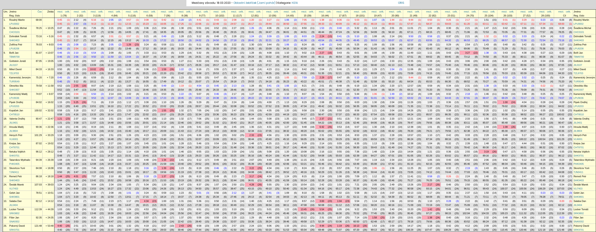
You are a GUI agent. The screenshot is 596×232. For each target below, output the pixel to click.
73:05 (410, 172)
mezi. (60, 11)
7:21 (357, 184)
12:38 (410, 127)
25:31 (181, 139)
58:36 (321, 139)
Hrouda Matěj (16, 127)
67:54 (374, 114)
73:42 (543, 98)
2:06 (392, 143)
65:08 (374, 164)
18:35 (163, 32)
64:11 (429, 98)
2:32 (76, 36)
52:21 (339, 73)
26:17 (251, 23)
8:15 (93, 151)
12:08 (93, 164)
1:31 (181, 201)
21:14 (163, 122)
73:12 (467, 56)
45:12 (356, 23)
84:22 (486, 131)
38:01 (269, 147)
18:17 (146, 172)
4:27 (76, 139)
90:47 (39, 118)
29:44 (269, 23)
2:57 (76, 23)
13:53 (93, 188)
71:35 (410, 106)
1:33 (129, 110)
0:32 (505, 36)
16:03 (128, 221)
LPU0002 (14, 23)
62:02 (356, 131)
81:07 (39, 52)
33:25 (234, 155)
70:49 (486, 48)
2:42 (467, 127)
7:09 (357, 176)
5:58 (357, 192)
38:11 (286, 205)
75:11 (524, 48)
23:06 (146, 188)
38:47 (234, 188)
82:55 (448, 164)
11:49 (410, 52)
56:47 (321, 114)
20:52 (146, 106)
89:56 (524, 122)
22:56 (146, 213)
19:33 (181, 48)
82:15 (429, 164)
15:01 (128, 172)
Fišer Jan (14, 217)
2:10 (76, 52)
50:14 (304, 180)
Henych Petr (16, 135)
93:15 (429, 188)
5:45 (76, 180)
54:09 (374, 32)
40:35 (269, 122)
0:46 (59, 44)
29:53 (216, 73)
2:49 (392, 184)
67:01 (467, 98)
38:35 (269, 73)
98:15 (448, 213)
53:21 (304, 164)
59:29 (339, 139)
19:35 (163, 89)
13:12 (128, 40)
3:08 (146, 19)
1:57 (392, 176)
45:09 (339, 48)
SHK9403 (14, 180)
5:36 (199, 201)
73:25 (467, 89)
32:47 (198, 213)
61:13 (391, 65)
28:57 (198, 106)
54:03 (374, 56)
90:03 (505, 155)
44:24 (269, 213)
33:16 (251, 65)
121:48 (38, 225)
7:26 (93, 28)
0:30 (448, 28)
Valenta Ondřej (17, 118)
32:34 (198, 114)
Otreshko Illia (16, 85)
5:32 (357, 28)
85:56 (524, 65)
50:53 (374, 40)
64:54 (410, 81)
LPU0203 (14, 106)
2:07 (251, 160)
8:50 (304, 28)
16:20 (128, 147)
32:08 (234, 106)
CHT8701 (14, 147)
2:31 (467, 85)
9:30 (93, 135)
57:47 (410, 23)
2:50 (234, 184)
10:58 (410, 44)
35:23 (286, 81)
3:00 (322, 201)
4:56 (269, 135)
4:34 (269, 168)
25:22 (216, 56)
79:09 (524, 89)
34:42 (286, 56)
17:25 (181, 23)
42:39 (304, 48)
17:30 (163, 56)
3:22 (251, 168)
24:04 (163, 213)
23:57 (163, 114)
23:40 (163, 139)
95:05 (505, 139)
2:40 (392, 209)
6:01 (357, 52)
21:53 (163, 180)
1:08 (374, 36)
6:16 (93, 19)
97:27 (429, 213)
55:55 (339, 131)
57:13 (356, 65)
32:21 (269, 40)
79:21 (429, 131)
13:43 (111, 172)
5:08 (269, 118)
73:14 (448, 106)
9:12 (93, 209)
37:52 (269, 106)
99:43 (486, 188)
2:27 (234, 28)
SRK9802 (14, 213)
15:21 (128, 89)
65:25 (321, 213)
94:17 (486, 139)
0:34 (543, 61)
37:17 (269, 65)
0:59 (429, 77)
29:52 (198, 122)
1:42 (251, 69)
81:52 (543, 205)
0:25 (543, 44)
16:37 (146, 56)
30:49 (234, 205)
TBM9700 (14, 56)
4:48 (146, 160)
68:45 (448, 32)
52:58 (374, 81)
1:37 (374, 135)
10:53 (410, 201)
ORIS (401, 3)
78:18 (410, 221)
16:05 (163, 23)
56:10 (391, 32)
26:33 (216, 89)
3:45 (146, 143)
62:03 (391, 73)
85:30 (505, 131)
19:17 (146, 131)
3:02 (76, 61)
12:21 (410, 118)
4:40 (59, 225)
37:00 (234, 213)
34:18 (269, 81)
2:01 (392, 28)
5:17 (524, 135)
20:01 (146, 122)
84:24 (410, 114)
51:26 (339, 172)
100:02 (38, 110)
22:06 (198, 23)
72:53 (486, 32)
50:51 (339, 65)
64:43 (448, 98)
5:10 (357, 36)
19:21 (146, 205)
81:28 (505, 65)
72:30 (524, 40)
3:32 (524, 77)
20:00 (146, 221)
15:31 (111, 65)
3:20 (76, 196)
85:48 (505, 122)
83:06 (524, 106)
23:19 (181, 180)
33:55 (269, 89)
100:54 (542, 139)
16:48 (111, 139)
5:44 (357, 94)
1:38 (322, 19)
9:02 (304, 52)
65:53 (429, 81)
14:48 (111, 122)
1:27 (181, 61)
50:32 (339, 106)
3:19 (486, 151)
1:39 (164, 168)
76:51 (448, 180)
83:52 (467, 221)
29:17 (216, 65)
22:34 (181, 147)
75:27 (410, 180)
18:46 (146, 89)
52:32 (374, 196)
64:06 (374, 122)
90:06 (543, 131)
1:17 (429, 192)
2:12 (76, 19)
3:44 (269, 44)
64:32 (448, 40)
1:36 (251, 127)
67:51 (410, 56)
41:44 (286, 155)
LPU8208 (14, 48)
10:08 (304, 151)
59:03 (448, 23)
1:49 (392, 94)
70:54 (448, 89)
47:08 (304, 205)
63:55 (429, 40)
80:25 (391, 213)
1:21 (374, 110)
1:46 (486, 94)
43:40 (269, 139)
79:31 (543, 89)
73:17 (524, 98)
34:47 (269, 32)
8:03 (304, 36)
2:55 (76, 85)
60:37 (356, 180)
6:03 (357, 102)
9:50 (411, 36)
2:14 (392, 36)
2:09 (111, 52)
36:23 (234, 114)
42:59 (269, 114)
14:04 (410, 151)
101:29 (38, 135)
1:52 (181, 209)
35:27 (251, 122)
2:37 (234, 69)
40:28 (269, 164)
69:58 (391, 114)
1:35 (251, 77)
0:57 (129, 19)
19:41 (146, 155)
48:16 (304, 172)
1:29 (181, 52)
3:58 (76, 122)
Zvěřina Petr (15, 44)
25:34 (216, 196)
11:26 (410, 102)
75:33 (505, 56)
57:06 (356, 205)
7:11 (93, 102)
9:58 (304, 110)
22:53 (181, 65)
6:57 (93, 36)
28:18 (234, 81)
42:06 (286, 164)
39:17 (286, 147)
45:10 (286, 139)
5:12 (199, 36)
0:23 (543, 19)
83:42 (543, 172)
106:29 (542, 188)
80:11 (524, 56)
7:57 (93, 176)
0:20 (562, 201)
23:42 (181, 73)
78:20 (410, 131)
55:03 (339, 155)
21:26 (163, 65)
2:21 (111, 28)
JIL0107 (13, 65)
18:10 (163, 48)
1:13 (374, 28)
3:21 (146, 36)
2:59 (234, 151)
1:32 (486, 36)
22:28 (181, 155)
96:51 (467, 188)
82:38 (467, 131)
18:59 (181, 56)
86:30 (543, 65)
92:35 (39, 217)
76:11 (467, 106)
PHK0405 (14, 164)
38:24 (251, 114)
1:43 (486, 44)
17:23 (163, 98)
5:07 (199, 94)
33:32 (269, 56)
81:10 (410, 164)
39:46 (286, 221)
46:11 (321, 56)
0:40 (339, 28)
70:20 (429, 89)
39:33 (321, 23)
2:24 (322, 36)
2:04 (322, 69)
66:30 (448, 81)
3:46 (524, 168)
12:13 (410, 192)
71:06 (467, 32)
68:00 (39, 19)
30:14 (251, 89)
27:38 (198, 172)
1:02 (129, 69)
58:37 (429, 23)
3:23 (76, 73)
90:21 (543, 122)
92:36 (486, 114)
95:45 (410, 213)
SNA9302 (14, 221)
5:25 (357, 44)
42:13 (304, 196)
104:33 (485, 213)
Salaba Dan (15, 201)
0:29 (448, 44)
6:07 (357, 127)
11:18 (111, 23)
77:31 (524, 32)
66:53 (467, 40)
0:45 (59, 19)
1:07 (374, 19)
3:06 (467, 61)
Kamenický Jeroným (20, 77)
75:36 (543, 48)
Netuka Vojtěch (17, 151)
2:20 (392, 85)
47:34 (304, 106)
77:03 (467, 172)
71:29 (505, 48)
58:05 (374, 106)
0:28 (562, 28)
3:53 (76, 221)
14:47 (128, 205)
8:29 (304, 102)
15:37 (128, 164)
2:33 (392, 61)
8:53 (357, 135)
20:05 (181, 32)
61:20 (467, 23)
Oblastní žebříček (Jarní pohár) (254, 3)
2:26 (322, 61)
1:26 (251, 28)
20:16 (146, 180)
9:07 (93, 61)
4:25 (269, 77)
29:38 (216, 221)
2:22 (76, 28)
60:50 (356, 221)
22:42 (181, 221)
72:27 (391, 139)
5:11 (199, 44)
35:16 (251, 155)
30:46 (234, 172)
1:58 (322, 192)
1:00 (59, 61)
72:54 (543, 40)
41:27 (304, 98)
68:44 (448, 196)
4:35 (269, 110)
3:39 (269, 36)
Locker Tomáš (16, 209)
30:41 (251, 32)
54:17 (304, 114)
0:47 (59, 28)
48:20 (304, 131)
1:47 (486, 28)
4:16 (76, 114)
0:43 (216, 19)
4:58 (524, 151)
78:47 (410, 122)
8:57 (304, 201)
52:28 (321, 180)
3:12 (76, 81)
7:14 (357, 217)
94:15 (543, 164)
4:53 (146, 209)
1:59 (392, 52)
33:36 (216, 114)
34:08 (251, 172)
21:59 (163, 164)
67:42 (391, 164)
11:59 (111, 56)
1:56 (392, 44)
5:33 (199, 61)
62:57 (410, 40)
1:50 (486, 192)
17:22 (163, 40)
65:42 (391, 131)
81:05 (410, 155)
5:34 (146, 184)
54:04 (374, 89)
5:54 (357, 201)
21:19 (181, 172)
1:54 (392, 69)
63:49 (356, 164)
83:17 (524, 172)
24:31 (198, 56)
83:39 (524, 73)
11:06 (410, 69)
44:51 (304, 32)
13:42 (93, 180)
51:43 (374, 48)
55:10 (391, 81)
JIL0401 (13, 122)
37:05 (269, 131)
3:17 (76, 40)
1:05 (129, 52)
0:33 (505, 85)
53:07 (391, 40)
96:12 (39, 151)
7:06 (199, 118)
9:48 (304, 127)
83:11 (467, 122)
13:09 (93, 65)
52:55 (356, 56)
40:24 (269, 155)
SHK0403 (14, 40)
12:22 (111, 48)
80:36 (448, 221)
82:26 (429, 155)
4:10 (146, 151)
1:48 (322, 44)
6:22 (357, 61)
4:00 (269, 102)
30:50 (286, 23)
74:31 (524, 81)
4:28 (524, 61)
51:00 (321, 147)
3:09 (76, 32)
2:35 (76, 143)
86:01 (524, 147)
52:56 (356, 32)
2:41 (111, 110)
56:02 (391, 56)
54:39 (391, 196)
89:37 (524, 131)
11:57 (93, 122)
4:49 (269, 160)
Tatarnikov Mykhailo (19, 160)
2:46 (76, 127)
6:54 (93, 52)
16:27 (111, 188)
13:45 (304, 209)
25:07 (198, 81)
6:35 (357, 143)
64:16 (321, 188)
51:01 (374, 98)
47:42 (304, 65)
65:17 (339, 188)
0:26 (448, 19)
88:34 (505, 164)
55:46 (321, 164)
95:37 (543, 155)
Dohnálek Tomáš (18, 36)
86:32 (543, 147)
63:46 (391, 180)
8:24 (304, 44)
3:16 (146, 168)
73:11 (486, 196)
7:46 (93, 168)
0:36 (339, 19)
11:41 (410, 176)
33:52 (251, 106)
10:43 (93, 225)
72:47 (448, 205)
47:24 (339, 32)
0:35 (562, 61)
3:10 (234, 209)
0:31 (505, 19)
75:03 (486, 89)
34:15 (286, 48)
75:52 (356, 213)
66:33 (356, 114)
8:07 (93, 85)
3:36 (146, 28)
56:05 (304, 139)
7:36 (357, 151)
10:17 (93, 48)
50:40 (286, 188)
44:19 (286, 114)
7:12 (357, 168)
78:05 (524, 196)
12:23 (111, 81)
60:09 (374, 73)
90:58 (410, 188)
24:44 (198, 48)
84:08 (39, 168)
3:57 (146, 217)
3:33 (524, 36)
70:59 (505, 81)
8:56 (357, 110)
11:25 (410, 168)
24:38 (216, 98)
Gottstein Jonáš (17, 61)
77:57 (543, 32)
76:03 (39, 44)
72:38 (429, 106)
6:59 (93, 77)
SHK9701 (14, 155)
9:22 (357, 209)
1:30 (181, 28)
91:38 (524, 221)
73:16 (39, 36)
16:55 (146, 81)
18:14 (128, 139)
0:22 (562, 36)
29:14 (216, 147)
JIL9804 (13, 131)
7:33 (357, 118)
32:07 (198, 139)
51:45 (304, 122)
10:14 (93, 40)
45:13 (339, 196)
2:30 (234, 61)
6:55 (199, 151)
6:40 (76, 106)
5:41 (199, 127)
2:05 (111, 19)
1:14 (286, 28)
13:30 (111, 205)
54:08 (321, 155)
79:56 (429, 122)
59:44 (374, 172)
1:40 (486, 176)
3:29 (524, 19)
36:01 (286, 32)
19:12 (181, 81)
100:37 (504, 188)
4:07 (524, 127)
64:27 (374, 155)
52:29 (321, 221)
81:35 (505, 180)
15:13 (111, 147)
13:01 (410, 217)
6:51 (199, 209)
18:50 (181, 40)
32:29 (251, 205)
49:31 (304, 73)
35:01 (286, 89)
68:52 (467, 81)
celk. (67, 11)
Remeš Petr (15, 176)
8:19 (93, 127)
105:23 (504, 213)
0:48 (216, 36)
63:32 (374, 131)
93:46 (524, 164)
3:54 (146, 61)
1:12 (129, 102)
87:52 (486, 164)
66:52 (410, 196)
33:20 (286, 98)
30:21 (216, 180)
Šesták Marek (16, 184)
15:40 (128, 131)
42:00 (286, 122)
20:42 (163, 155)
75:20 (39, 77)
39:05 (286, 106)
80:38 (543, 56)
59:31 (304, 213)
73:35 (505, 32)
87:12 (505, 221)
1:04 (429, 28)
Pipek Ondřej (16, 102)
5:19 (524, 184)
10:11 (93, 81)
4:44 (524, 143)
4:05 (146, 118)
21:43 (181, 131)
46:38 (339, 81)
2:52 (486, 184)
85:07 (486, 122)
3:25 (146, 85)
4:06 (269, 28)
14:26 (410, 110)
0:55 (216, 69)
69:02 (429, 56)
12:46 (93, 147)
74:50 (486, 56)
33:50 (216, 213)
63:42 (505, 23)
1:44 (392, 19)
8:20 (93, 217)
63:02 (410, 98)
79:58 (39, 85)
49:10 (269, 188)
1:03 (429, 102)
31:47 (234, 65)
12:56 (111, 32)
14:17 (111, 155)
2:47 (234, 110)
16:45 (128, 73)
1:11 (429, 52)
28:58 (198, 73)
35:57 (216, 188)
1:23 (181, 44)
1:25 (286, 118)
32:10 (269, 98)
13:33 (93, 114)
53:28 (339, 180)
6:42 (322, 127)
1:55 (164, 110)
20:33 (146, 65)
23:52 (198, 98)
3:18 (76, 110)
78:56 (486, 73)
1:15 (286, 61)
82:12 (39, 201)
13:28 (410, 160)
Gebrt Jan (14, 192)
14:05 (128, 32)
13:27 (128, 81)
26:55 (234, 98)
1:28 (181, 36)
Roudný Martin (17, 19)
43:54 (321, 40)
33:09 (269, 48)
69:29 (505, 98)
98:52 (524, 114)
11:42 (93, 155)
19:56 (163, 172)
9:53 (93, 98)
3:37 (146, 127)
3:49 (467, 209)
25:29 (181, 114)
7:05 (304, 19)
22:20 (163, 73)
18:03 (128, 213)
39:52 (286, 172)
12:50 (111, 196)
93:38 (505, 114)
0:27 (562, 44)
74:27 (410, 147)
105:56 (523, 188)
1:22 (181, 69)
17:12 (146, 48)
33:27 (286, 40)
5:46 (199, 143)
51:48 (356, 81)
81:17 (505, 147)
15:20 (410, 209)
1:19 (181, 85)
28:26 (198, 65)
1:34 (374, 85)
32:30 (234, 73)
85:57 (429, 114)
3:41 (269, 85)
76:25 (429, 180)
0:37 (448, 36)
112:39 (38, 209)
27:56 (234, 56)
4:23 (269, 69)
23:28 (181, 106)
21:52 (181, 205)
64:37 (410, 48)
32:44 (234, 180)
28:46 (234, 89)
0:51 (216, 52)
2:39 (467, 143)
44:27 (321, 48)
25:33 (216, 48)
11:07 (93, 205)
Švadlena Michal (18, 28)
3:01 (111, 225)
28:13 (216, 131)
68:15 (429, 32)
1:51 (486, 19)
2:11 (111, 127)
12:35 (410, 61)
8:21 (304, 85)
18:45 (181, 98)
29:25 (251, 48)
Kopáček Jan (16, 110)
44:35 (339, 40)
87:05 (39, 61)
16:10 (111, 106)
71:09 (410, 205)
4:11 (524, 192)
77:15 (467, 73)
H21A (295, 3)
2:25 (486, 110)
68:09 (429, 196)
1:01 (429, 127)
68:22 (356, 139)
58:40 (374, 65)
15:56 (128, 122)
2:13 (234, 85)
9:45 (304, 118)
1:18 (59, 135)
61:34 (304, 188)
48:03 (391, 23)
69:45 (448, 56)
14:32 (111, 131)
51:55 (339, 147)
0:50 (429, 19)
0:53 (164, 52)
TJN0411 (14, 172)
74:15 (429, 73)
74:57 (429, 65)
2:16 (322, 151)
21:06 (163, 147)
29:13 (251, 196)
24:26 (163, 188)
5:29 (199, 102)
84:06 (543, 73)
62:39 (356, 155)
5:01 (199, 192)
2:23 (234, 176)
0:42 (164, 19)
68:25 (486, 40)
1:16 (59, 127)
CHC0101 (14, 32)
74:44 (448, 172)
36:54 (269, 205)
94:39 (39, 160)
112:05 (542, 213)
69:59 (374, 139)
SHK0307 (14, 89)
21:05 (163, 221)
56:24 (391, 89)
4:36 (76, 213)
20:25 (146, 164)
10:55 (304, 135)
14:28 (111, 164)
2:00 (486, 61)
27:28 (198, 205)
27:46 (234, 196)
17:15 (146, 196)
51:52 (304, 155)
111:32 (523, 213)
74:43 (374, 188)
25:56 (198, 32)
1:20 (181, 19)
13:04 (128, 56)
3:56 (524, 28)
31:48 (234, 147)
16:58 (128, 180)
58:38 (356, 172)
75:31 (429, 147)
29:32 (198, 180)
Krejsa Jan (15, 143)
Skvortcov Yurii (17, 168)
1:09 (129, 28)
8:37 (199, 184)
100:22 (523, 139)
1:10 (286, 52)
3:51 (524, 201)
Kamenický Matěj (18, 94)
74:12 (429, 172)
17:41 (146, 32)
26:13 (181, 188)
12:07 (111, 98)
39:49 (286, 73)
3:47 (76, 89)
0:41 (339, 36)
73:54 (505, 196)
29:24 (251, 56)
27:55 (234, 48)
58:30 (356, 147)
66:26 (391, 122)
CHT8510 (14, 114)
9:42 (304, 69)
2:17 (467, 19)
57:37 (339, 114)
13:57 (410, 135)
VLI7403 (13, 188)
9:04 (93, 184)
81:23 (524, 205)
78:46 (467, 65)
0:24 (543, 36)
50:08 (321, 65)
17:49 (163, 81)
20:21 (146, 73)
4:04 (524, 102)
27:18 (234, 40)
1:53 (322, 28)
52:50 (391, 98)
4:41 (199, 19)
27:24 (198, 131)
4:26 (524, 217)
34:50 (198, 188)
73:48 (410, 65)
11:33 (93, 172)
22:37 (146, 139)
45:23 (321, 89)
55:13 (339, 122)
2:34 (234, 52)
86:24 (410, 139)
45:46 (286, 213)
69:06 (467, 48)
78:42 (467, 147)
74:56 (543, 81)
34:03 (286, 196)
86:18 (39, 176)
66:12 (448, 48)
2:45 (234, 127)
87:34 (429, 139)
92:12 (543, 221)
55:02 (321, 131)
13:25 (93, 73)
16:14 (111, 114)
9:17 (93, 110)
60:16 (391, 205)
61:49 (391, 147)
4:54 (199, 85)
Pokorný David (17, 225)
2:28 (234, 36)
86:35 (448, 114)
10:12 (410, 94)
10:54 (304, 184)
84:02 (39, 102)
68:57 (505, 40)
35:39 (251, 164)
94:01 (448, 188)
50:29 (321, 172)
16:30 (146, 98)
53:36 (339, 221)
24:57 (234, 23)
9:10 (304, 61)
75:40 (448, 65)
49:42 (321, 106)
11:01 (410, 28)
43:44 (304, 56)
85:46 (467, 164)
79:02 (505, 106)
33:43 (234, 122)
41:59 (286, 180)
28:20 (198, 147)
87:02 (39, 143)
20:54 (181, 89)
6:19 (357, 69)
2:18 (111, 69)
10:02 (93, 69)
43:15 (251, 188)
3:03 (76, 98)
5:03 (357, 19)
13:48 (128, 48)
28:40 (198, 221)
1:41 (486, 69)
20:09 (163, 131)
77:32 (391, 188)
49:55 (356, 98)
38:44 (251, 139)
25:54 (216, 81)
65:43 (429, 48)
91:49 (467, 139)
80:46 (486, 65)
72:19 (429, 205)
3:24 (146, 44)
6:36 (199, 135)
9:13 (93, 23)
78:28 (543, 196)
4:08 (269, 52)
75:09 (467, 205)
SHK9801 (14, 196)
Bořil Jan (14, 52)
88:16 (448, 139)
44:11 (339, 98)
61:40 (391, 172)
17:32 (128, 188)
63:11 (486, 23)
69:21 (410, 89)
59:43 (374, 147)
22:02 (163, 106)
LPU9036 (14, 98)
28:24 (216, 172)
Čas (40, 11)
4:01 (269, 61)
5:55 (199, 77)
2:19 (111, 85)
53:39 (391, 48)
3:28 (146, 77)
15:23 (146, 23)
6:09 (524, 209)
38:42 (269, 172)
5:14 (524, 110)
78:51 (39, 192)
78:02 (486, 106)
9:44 (411, 19)
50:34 (356, 48)
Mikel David (15, 69)
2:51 (111, 118)
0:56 (339, 160)
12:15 (128, 23)
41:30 (304, 40)
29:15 (234, 32)
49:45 (356, 40)
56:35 (356, 106)
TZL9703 (14, 73)
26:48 (216, 32)
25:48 (198, 89)
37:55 (304, 23)
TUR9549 (14, 81)
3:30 (146, 102)
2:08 (234, 19)
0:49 (164, 36)
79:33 (505, 73)
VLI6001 (13, 139)
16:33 (146, 40)
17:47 (128, 114)
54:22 (321, 122)
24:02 (198, 40)
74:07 (39, 94)
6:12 (199, 160)
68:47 (486, 98)
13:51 (93, 106)
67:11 (524, 23)
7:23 (93, 44)
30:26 (216, 155)
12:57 (410, 85)
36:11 (234, 139)
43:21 (321, 98)
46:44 (321, 32)
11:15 (304, 160)
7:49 (93, 201)
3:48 (269, 94)
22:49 (216, 23)
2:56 (76, 56)
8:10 (304, 192)
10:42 (93, 196)
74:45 (448, 73)
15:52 (111, 180)
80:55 (486, 180)
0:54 (164, 28)
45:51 (321, 81)
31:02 (216, 122)
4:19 (146, 225)
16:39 (128, 65)
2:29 (322, 77)
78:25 (39, 28)
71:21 (467, 196)
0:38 (448, 110)
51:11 (356, 196)
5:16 (199, 69)
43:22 (304, 81)
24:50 (216, 40)
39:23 (251, 213)
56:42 (339, 164)
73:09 (410, 73)
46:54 (339, 56)
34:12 (251, 73)
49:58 (304, 221)
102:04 (466, 213)
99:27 (543, 114)
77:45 (374, 213)
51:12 (339, 205)
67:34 (543, 23)
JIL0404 (13, 205)
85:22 (524, 180)
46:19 (374, 23)
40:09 (339, 23)
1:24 (251, 36)
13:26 (410, 184)
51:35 (321, 73)
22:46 (181, 122)
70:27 (486, 81)
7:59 (304, 77)
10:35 (93, 32)
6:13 (199, 176)
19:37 (181, 196)
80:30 (486, 147)
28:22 (251, 98)
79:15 (467, 180)
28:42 (251, 40)
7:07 (357, 160)
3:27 (269, 19)
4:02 (76, 65)
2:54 (467, 44)
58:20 (374, 205)
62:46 (356, 122)
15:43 (111, 73)
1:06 (286, 19)
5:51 (199, 28)
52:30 (356, 89)
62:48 (374, 221)
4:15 (146, 110)
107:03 (38, 184)
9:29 (304, 143)
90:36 (39, 127)
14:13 (111, 89)
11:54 (93, 89)
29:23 (198, 155)
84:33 (39, 69)
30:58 (234, 131)
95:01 (524, 155)
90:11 (467, 114)
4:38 (524, 52)
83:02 (448, 155)
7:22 (93, 192)
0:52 (216, 28)
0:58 (429, 36)
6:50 (93, 94)
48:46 (304, 147)
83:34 (543, 106)
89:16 (486, 155)
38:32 (286, 65)
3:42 (524, 44)
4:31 (269, 127)
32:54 (269, 196)
